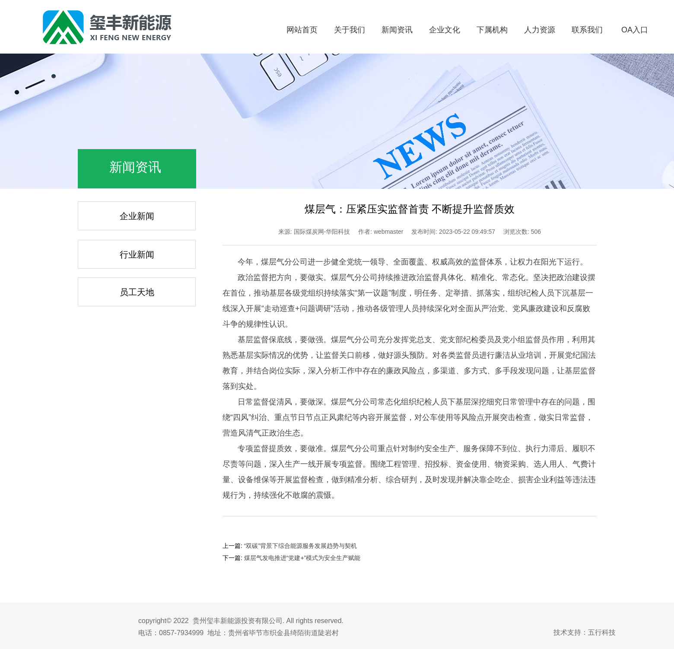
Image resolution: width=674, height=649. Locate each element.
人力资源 (539, 29)
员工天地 (137, 292)
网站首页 (302, 29)
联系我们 (587, 29)
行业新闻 (137, 254)
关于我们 (349, 29)
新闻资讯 (397, 29)
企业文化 (444, 29)
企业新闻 (137, 216)
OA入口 (634, 29)
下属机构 (492, 29)
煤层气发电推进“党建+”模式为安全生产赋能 (302, 557)
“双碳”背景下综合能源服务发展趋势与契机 (300, 545)
